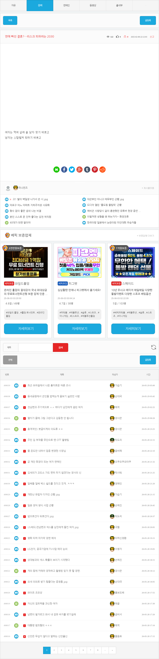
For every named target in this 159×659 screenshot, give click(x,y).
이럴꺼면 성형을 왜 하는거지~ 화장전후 (108, 216)
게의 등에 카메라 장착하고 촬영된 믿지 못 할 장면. (54, 571)
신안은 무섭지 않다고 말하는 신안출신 (47, 636)
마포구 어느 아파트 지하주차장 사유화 (30, 205)
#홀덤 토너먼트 (27, 313)
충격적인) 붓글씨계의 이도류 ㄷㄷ (45, 429)
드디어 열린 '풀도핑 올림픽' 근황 (104, 205)
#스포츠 (92, 313)
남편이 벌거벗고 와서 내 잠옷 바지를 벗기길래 (52, 614)
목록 (10, 20)
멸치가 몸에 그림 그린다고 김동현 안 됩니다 (51, 418)
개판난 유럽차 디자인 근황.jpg (44, 494)
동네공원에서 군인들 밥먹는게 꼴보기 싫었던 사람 (54, 396)
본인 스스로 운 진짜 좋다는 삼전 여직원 (30, 217)
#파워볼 (63, 313)
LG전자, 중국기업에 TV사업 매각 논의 (47, 549)
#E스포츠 (74, 316)
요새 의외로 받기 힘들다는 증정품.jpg (47, 582)
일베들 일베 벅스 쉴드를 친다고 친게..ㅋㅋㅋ (51, 483)
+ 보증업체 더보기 (145, 235)
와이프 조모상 (35, 592)
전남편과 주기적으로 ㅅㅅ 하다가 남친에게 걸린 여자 (55, 407)
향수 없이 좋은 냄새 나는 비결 (25, 211)
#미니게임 (122, 316)
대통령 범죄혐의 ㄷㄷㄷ (40, 625)
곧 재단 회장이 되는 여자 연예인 (44, 462)
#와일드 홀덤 (12, 313)
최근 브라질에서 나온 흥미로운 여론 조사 (49, 385)
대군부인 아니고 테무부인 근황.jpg (105, 199)
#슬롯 (83, 313)
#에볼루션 (74, 313)
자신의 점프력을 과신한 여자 (42, 603)
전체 (10, 360)
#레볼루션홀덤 (88, 316)
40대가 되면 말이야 (20, 222)
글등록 (148, 20)
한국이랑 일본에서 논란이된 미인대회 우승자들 (111, 222)
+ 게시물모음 (148, 187)
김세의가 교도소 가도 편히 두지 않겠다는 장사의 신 (54, 472)
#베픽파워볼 (119, 313)
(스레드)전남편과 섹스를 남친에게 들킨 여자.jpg (53, 527)
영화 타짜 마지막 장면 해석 (42, 538)
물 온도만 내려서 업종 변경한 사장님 (47, 451)
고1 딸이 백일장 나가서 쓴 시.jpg (30, 199)
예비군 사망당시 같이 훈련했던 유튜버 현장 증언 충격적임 (114, 211)
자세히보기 (26, 328)
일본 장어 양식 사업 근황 (41, 505)
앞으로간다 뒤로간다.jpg (41, 516)
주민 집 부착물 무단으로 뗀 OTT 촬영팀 (48, 440)
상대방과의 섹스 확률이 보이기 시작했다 (49, 560)
